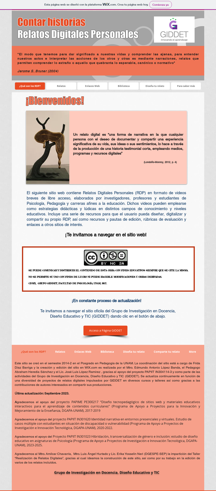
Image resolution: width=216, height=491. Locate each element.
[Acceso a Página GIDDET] (105, 330)
